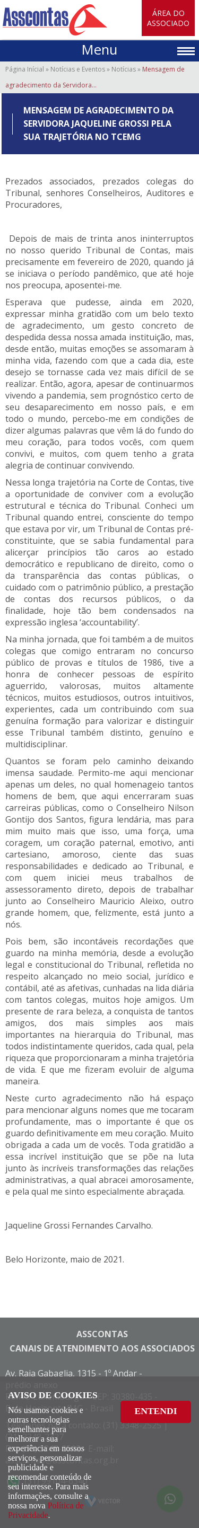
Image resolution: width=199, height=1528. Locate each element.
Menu (99, 49)
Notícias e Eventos (77, 69)
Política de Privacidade (46, 1510)
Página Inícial (24, 69)
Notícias (123, 69)
